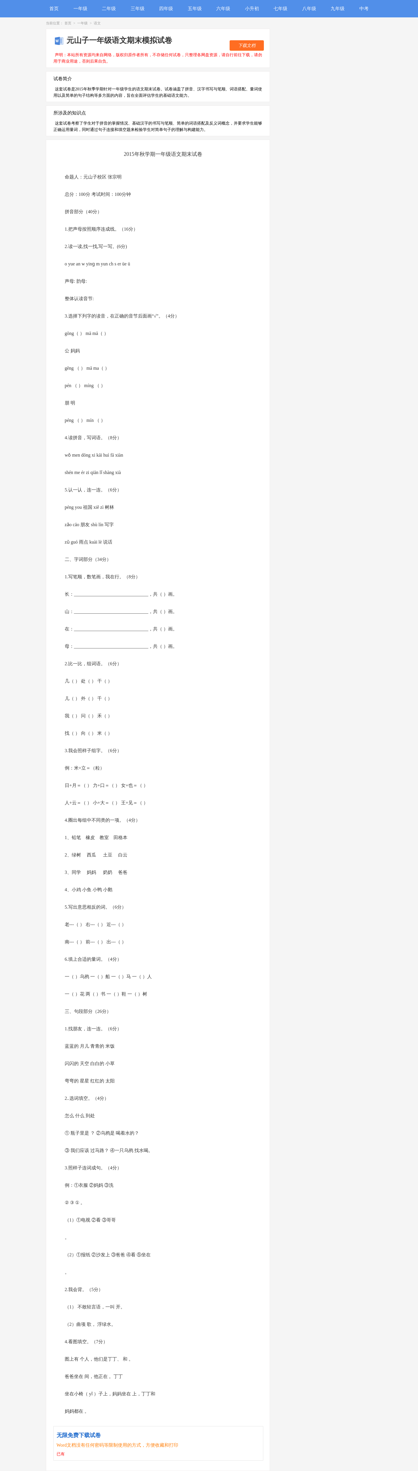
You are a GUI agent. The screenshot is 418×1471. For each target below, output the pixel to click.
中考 (364, 8)
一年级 (80, 8)
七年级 (280, 8)
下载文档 (246, 45)
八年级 (309, 8)
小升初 (252, 8)
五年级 (195, 8)
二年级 (109, 8)
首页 (54, 8)
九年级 (338, 8)
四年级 (166, 8)
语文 (97, 23)
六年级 (223, 8)
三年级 (138, 8)
